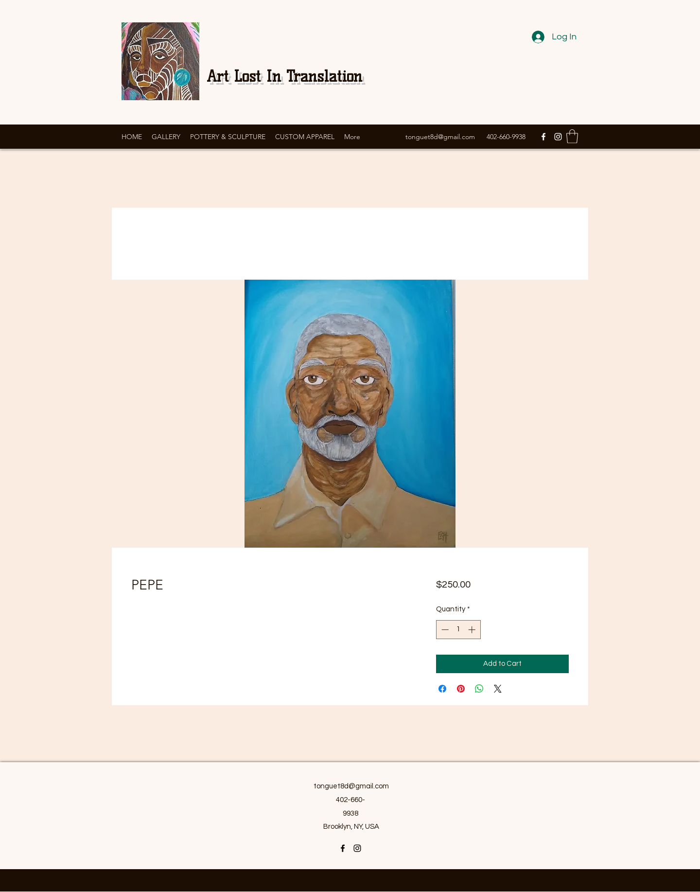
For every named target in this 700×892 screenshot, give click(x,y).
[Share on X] (498, 689)
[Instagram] (558, 137)
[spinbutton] (458, 630)
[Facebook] (543, 137)
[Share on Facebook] (442, 689)
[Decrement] (444, 630)
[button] (572, 136)
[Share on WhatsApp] (479, 689)
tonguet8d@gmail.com (440, 136)
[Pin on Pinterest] (461, 689)
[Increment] (472, 630)
